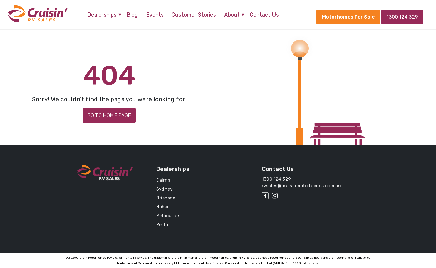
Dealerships (102, 14)
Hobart (163, 206)
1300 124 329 (402, 17)
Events (155, 14)
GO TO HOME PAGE (109, 115)
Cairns (163, 180)
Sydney (164, 189)
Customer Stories (194, 14)
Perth (162, 224)
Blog (132, 14)
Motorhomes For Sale (347, 17)
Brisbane (165, 198)
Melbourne (167, 215)
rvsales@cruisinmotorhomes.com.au (301, 185)
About (232, 14)
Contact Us (264, 14)
